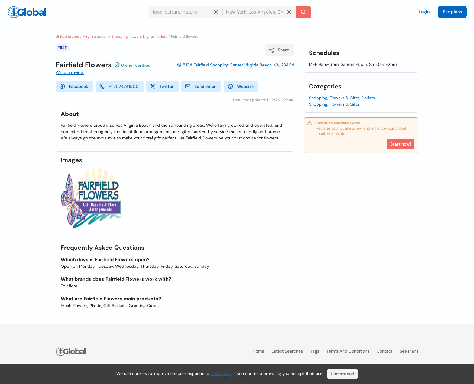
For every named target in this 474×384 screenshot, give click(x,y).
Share (278, 50)
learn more (220, 373)
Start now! (400, 144)
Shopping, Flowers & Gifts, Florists (342, 98)
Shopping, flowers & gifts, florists (139, 36)
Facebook (73, 86)
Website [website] (240, 86)
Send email (200, 86)
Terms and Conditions (347, 351)
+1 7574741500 (119, 86)
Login (424, 11)
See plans (452, 11)
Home (258, 351)
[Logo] (27, 12)
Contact (384, 351)
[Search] (303, 12)
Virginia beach (95, 36)
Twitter (162, 86)
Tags (314, 351)
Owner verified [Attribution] (132, 65)
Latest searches (287, 351)
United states (67, 36)
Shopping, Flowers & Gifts (334, 104)
